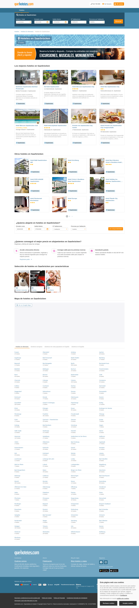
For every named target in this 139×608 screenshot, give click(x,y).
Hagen (101, 425)
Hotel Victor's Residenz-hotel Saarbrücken (76, 180)
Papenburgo (74, 402)
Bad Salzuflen (103, 459)
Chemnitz (17, 380)
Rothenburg (74, 509)
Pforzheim (17, 498)
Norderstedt (18, 520)
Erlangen (45, 408)
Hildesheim (46, 442)
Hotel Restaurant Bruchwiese (36, 199)
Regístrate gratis (26, 259)
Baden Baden (75, 358)
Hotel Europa (72, 198)
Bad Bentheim (47, 425)
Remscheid (102, 498)
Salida (57, 19)
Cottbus (16, 386)
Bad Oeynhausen (104, 475)
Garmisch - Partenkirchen (50, 419)
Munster (45, 481)
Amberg (73, 352)
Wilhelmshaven (75, 532)
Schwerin (102, 515)
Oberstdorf (46, 352)
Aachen (101, 352)
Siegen (45, 520)
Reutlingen (17, 504)
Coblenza (45, 475)
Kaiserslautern (18, 447)
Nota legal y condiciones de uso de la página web (27, 598)
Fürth (16, 419)
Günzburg (74, 425)
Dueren (101, 397)
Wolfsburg (102, 532)
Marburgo (17, 475)
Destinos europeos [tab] (36, 346)
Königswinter (75, 504)
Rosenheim (17, 509)
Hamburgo (46, 431)
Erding (101, 402)
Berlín (73, 363)
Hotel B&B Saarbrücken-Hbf (38, 161)
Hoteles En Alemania (27, 31)
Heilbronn (102, 436)
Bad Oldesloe (103, 520)
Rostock (45, 509)
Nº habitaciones (75, 19)
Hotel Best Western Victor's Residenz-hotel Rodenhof (114, 161)
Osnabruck (102, 487)
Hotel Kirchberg (73, 160)
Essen (73, 408)
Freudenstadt (75, 414)
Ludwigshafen (75, 464)
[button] (119, 4)
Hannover (17, 436)
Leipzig (101, 453)
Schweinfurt (74, 515)
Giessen (73, 419)
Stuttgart (17, 526)
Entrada (38, 19)
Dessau (73, 391)
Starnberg (74, 520)
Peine (101, 492)
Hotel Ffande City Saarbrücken (111, 199)
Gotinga (16, 425)
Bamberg (102, 358)
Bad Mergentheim (19, 470)
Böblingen (46, 369)
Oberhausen (74, 397)
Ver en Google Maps (24, 305)
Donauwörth (103, 391)
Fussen (16, 352)
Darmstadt (102, 386)
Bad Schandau (103, 509)
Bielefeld (17, 369)
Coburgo (45, 380)
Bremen (45, 374)
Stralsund (17, 532)
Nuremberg (102, 481)
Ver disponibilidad (115, 229)
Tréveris (45, 526)
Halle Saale (17, 431)
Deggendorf (18, 391)
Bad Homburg (75, 442)
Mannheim (102, 470)
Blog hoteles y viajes (79, 561)
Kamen (101, 526)
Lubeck (45, 464)
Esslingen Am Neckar (105, 408)
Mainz (44, 470)
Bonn (16, 374)
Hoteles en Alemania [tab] (22, 346)
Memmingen (74, 475)
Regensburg (74, 498)
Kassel (73, 447)
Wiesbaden (46, 532)
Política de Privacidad (59, 598)
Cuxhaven (46, 386)
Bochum (73, 369)
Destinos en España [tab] (78, 346)
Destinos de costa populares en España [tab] (57, 346)
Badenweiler (74, 374)
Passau (73, 492)
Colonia (73, 380)
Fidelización (47, 561)
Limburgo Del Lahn (48, 459)
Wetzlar (73, 453)
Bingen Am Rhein (76, 470)
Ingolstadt (102, 442)
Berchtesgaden (47, 363)
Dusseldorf (17, 402)
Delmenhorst (46, 391)
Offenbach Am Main (20, 487)
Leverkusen (17, 459)
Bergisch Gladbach (105, 504)
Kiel (15, 453)
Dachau (73, 386)
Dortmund (17, 397)
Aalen (16, 492)
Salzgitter (17, 515)
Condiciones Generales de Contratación (77, 598)
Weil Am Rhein (18, 464)
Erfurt (16, 408)
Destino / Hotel (20, 19)
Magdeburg (102, 464)
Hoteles (16, 31)
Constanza (102, 380)
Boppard (45, 504)
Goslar (101, 419)
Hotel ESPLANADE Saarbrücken (36, 180)
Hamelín (73, 431)
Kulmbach (46, 453)
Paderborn (46, 492)
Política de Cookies (47, 598)
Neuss (73, 481)
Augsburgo (17, 358)
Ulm (72, 526)
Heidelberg (46, 436)
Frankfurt (45, 414)
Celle (100, 374)
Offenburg (74, 487)
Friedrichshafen (104, 369)
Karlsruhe (46, 447)
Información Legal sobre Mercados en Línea (25, 600)
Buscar (118, 21)
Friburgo (101, 414)
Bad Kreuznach (47, 358)
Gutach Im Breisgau (49, 402)
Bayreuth (17, 363)
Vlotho (16, 442)
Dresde (45, 397)
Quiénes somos (20, 561)
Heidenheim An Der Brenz (79, 436)
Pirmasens (46, 498)
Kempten (102, 447)
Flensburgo (17, 414)
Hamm (101, 431)
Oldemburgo (46, 487)
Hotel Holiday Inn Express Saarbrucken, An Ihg (114, 180)
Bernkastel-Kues (104, 363)
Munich (16, 481)
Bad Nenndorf (47, 515)
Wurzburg (17, 537)
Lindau (73, 459)
